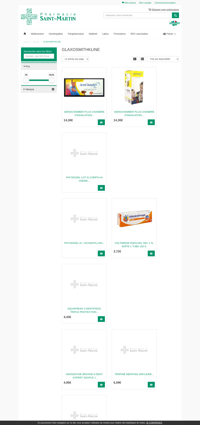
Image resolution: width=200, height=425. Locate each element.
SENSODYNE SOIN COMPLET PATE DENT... (161, 240)
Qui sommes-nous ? (125, 361)
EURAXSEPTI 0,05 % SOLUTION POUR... (120, 306)
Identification (162, 361)
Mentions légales (123, 380)
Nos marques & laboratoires (74, 387)
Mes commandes (164, 365)
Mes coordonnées (165, 368)
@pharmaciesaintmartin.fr (78, 361)
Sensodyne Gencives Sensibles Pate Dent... (80, 306)
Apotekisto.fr (137, 417)
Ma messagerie (164, 372)
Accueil (26, 42)
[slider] (26, 80)
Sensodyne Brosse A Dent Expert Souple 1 (79, 240)
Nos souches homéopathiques (75, 384)
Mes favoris (162, 376)
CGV (118, 383)
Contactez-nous (123, 358)
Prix (28, 66)
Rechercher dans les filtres (38, 52)
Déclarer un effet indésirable (128, 376)
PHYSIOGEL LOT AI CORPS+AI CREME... (161, 109)
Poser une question (124, 368)
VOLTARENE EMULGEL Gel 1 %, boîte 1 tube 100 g (120, 174)
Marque (30, 89)
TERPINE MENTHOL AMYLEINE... (120, 240)
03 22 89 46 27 (70, 358)
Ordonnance (121, 365)
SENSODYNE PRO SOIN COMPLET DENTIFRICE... (161, 306)
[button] (24, 34)
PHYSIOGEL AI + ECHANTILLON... (80, 174)
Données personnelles (126, 387)
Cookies (119, 391)
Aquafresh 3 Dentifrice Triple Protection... (161, 174)
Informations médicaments (128, 372)
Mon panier (162, 358)
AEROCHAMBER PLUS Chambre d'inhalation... (79, 109)
